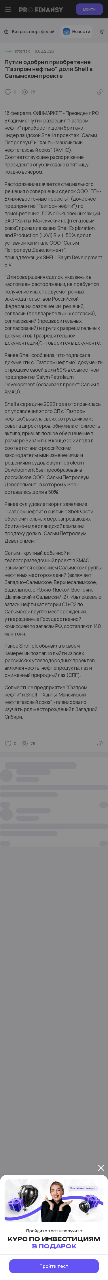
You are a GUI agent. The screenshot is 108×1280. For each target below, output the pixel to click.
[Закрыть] (101, 1168)
